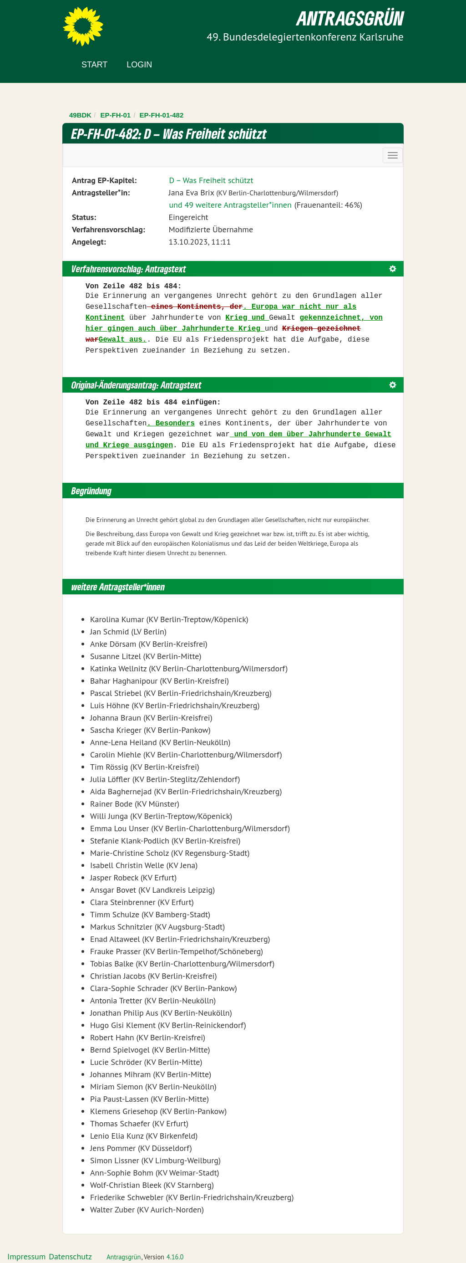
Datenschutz (70, 1256)
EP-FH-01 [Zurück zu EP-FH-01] (116, 115)
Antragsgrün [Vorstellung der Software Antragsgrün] (123, 1257)
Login (139, 64)
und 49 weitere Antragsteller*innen (230, 204)
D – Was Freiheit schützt (211, 180)
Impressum (26, 1256)
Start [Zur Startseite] (94, 64)
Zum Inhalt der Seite (40, 22)
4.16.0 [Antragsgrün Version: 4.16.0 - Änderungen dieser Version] (175, 1257)
